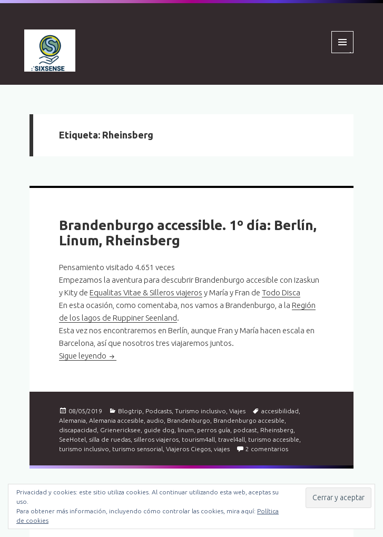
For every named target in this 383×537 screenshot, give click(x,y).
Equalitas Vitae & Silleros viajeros (146, 292)
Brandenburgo (188, 420)
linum (186, 429)
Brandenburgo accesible (248, 420)
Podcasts (158, 410)
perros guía (213, 429)
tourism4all (198, 439)
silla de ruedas (110, 439)
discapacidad (78, 429)
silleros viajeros (156, 439)
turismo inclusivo (84, 448)
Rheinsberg (276, 429)
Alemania (72, 420)
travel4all (231, 439)
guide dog (159, 429)
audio (155, 420)
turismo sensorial (137, 448)
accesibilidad (280, 410)
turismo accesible (273, 439)
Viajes (237, 410)
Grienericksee (120, 429)
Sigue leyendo (87, 355)
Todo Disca (281, 292)
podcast (245, 429)
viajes (222, 448)
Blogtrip (130, 410)
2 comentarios (266, 448)
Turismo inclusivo (200, 410)
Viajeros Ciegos (188, 448)
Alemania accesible (116, 420)
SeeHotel (72, 439)
